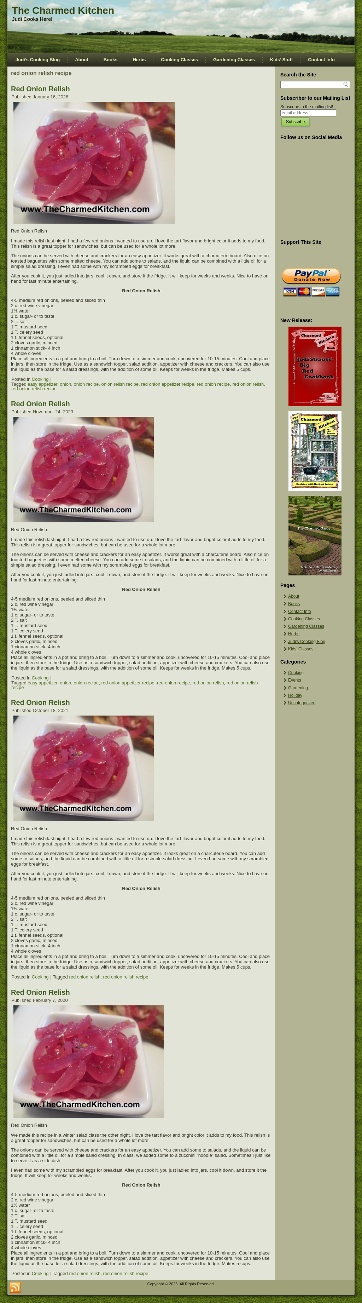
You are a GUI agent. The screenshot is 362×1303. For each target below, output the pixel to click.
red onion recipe (213, 384)
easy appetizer (42, 384)
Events (294, 680)
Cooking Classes (179, 59)
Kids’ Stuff (281, 59)
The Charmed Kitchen (63, 10)
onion (65, 384)
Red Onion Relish (40, 89)
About (81, 59)
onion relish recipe (120, 384)
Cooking (40, 379)
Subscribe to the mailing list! (306, 106)
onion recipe (86, 384)
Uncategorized (301, 702)
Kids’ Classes (301, 649)
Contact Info (321, 59)
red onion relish (248, 384)
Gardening (298, 687)
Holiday (295, 695)
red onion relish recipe (34, 388)
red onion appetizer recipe (167, 384)
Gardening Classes (234, 59)
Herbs (139, 59)
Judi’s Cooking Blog (38, 59)
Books (111, 59)
